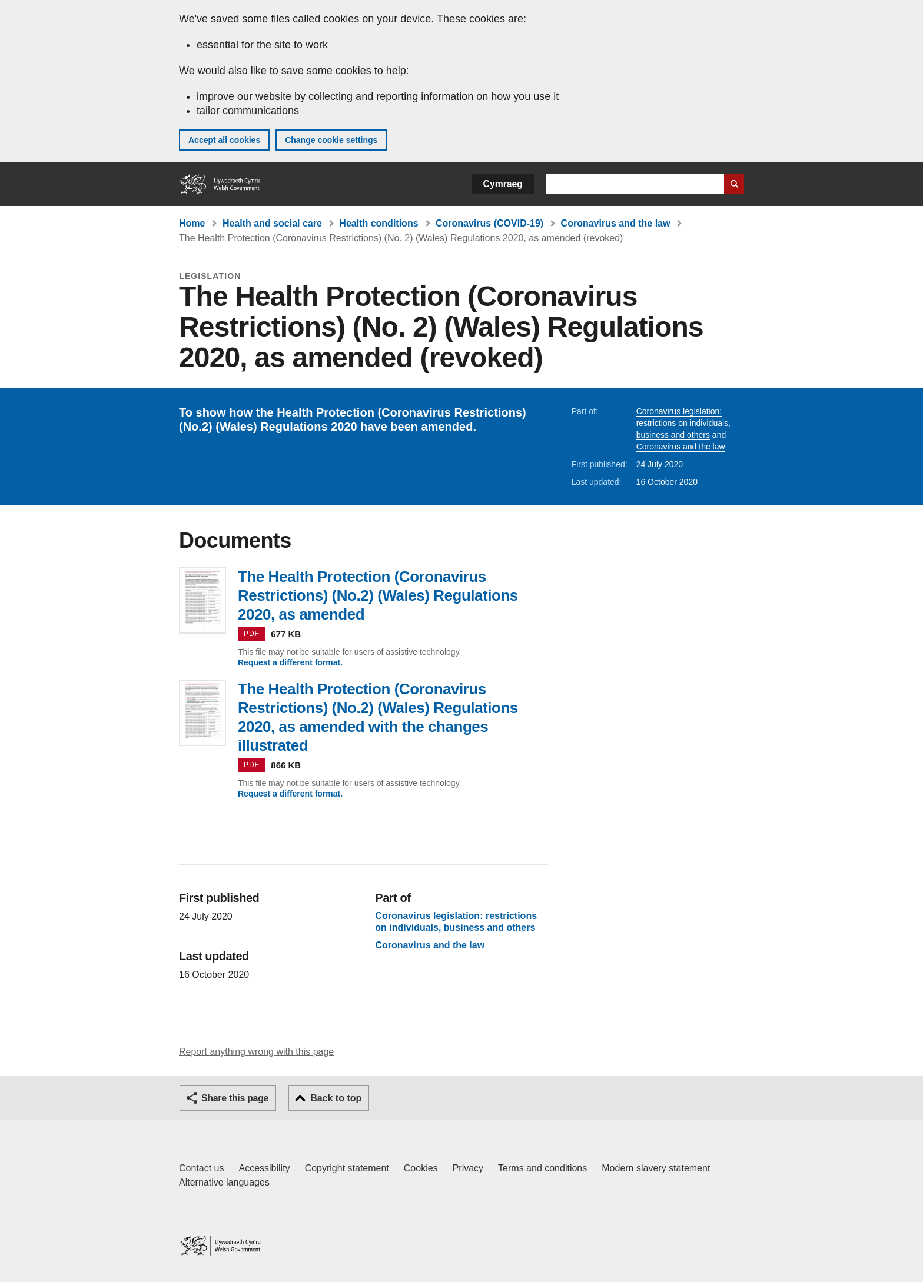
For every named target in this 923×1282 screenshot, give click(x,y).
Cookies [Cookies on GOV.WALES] (421, 1168)
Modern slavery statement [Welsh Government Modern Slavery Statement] (656, 1168)
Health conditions (378, 223)
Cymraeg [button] (503, 184)
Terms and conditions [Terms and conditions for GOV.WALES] (542, 1168)
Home (192, 223)
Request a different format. (290, 662)
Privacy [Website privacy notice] (468, 1168)
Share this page (234, 1098)
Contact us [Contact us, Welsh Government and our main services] (201, 1168)
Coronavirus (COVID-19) (489, 223)
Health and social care (272, 223)
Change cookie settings (331, 140)
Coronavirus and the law (615, 223)
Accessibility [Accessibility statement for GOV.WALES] (264, 1168)
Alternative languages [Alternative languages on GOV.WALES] (224, 1182)
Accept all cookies (224, 140)
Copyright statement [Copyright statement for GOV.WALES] (347, 1168)
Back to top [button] (335, 1098)
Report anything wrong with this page (256, 1052)
